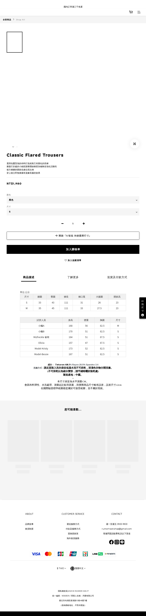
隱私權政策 (62, 591)
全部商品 (7, 20)
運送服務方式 (73, 524)
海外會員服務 (73, 538)
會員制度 (29, 528)
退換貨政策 (73, 533)
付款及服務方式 (73, 528)
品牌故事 (29, 524)
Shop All (20, 20)
